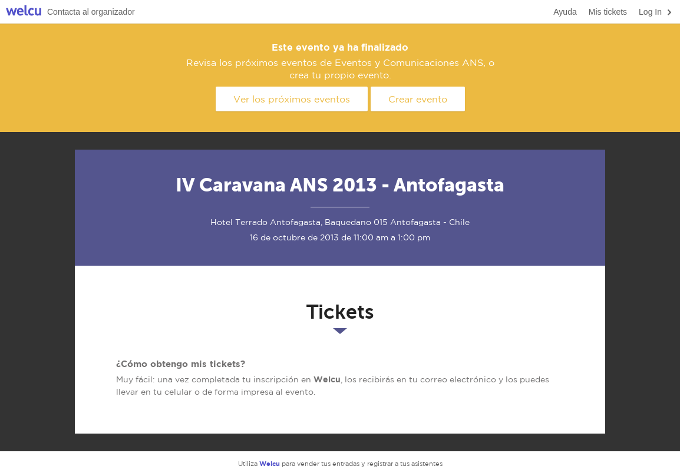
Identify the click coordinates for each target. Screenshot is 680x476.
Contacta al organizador (91, 11)
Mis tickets (608, 11)
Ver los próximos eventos (291, 99)
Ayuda (564, 11)
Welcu (23, 12)
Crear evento (417, 99)
